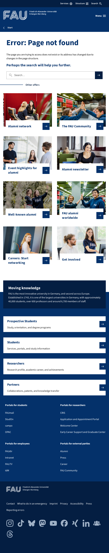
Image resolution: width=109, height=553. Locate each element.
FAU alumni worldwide (80, 215)
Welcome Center (69, 425)
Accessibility (76, 503)
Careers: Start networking (26, 260)
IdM (7, 470)
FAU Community (68, 470)
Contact (10, 503)
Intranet (9, 457)
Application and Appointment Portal (79, 419)
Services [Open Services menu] (66, 3)
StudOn (9, 419)
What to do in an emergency (32, 503)
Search (96, 3)
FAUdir (8, 451)
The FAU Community (80, 126)
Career (63, 464)
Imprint (54, 503)
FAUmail (9, 413)
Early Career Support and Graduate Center (82, 432)
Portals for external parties (75, 443)
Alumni (64, 451)
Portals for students (16, 405)
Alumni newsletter (80, 169)
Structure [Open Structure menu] (81, 3)
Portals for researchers (72, 405)
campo (8, 425)
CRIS (62, 413)
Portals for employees (17, 443)
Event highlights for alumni (26, 170)
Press (63, 457)
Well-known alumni (26, 214)
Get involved (80, 259)
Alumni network (26, 126)
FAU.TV (8, 464)
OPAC (8, 432)
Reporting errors (15, 510)
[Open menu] (100, 15)
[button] (54, 324)
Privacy (64, 503)
